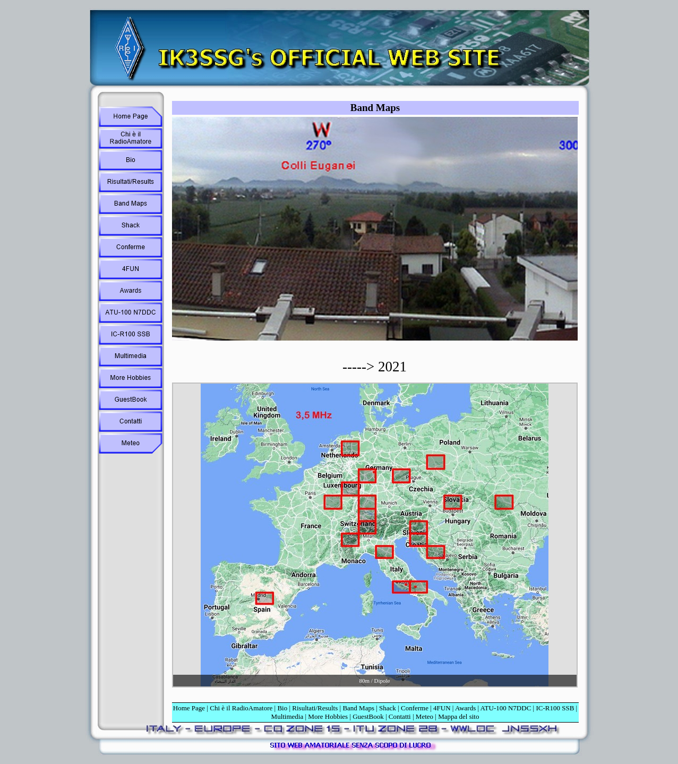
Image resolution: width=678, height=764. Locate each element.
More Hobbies (328, 716)
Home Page (189, 708)
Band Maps (358, 708)
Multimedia (287, 716)
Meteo (424, 716)
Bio (282, 708)
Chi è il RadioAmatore (241, 708)
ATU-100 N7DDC (505, 708)
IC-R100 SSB (555, 708)
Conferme (414, 708)
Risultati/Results (315, 708)
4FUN (442, 708)
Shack (387, 708)
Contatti (400, 716)
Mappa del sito (458, 716)
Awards (465, 708)
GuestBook (368, 716)
